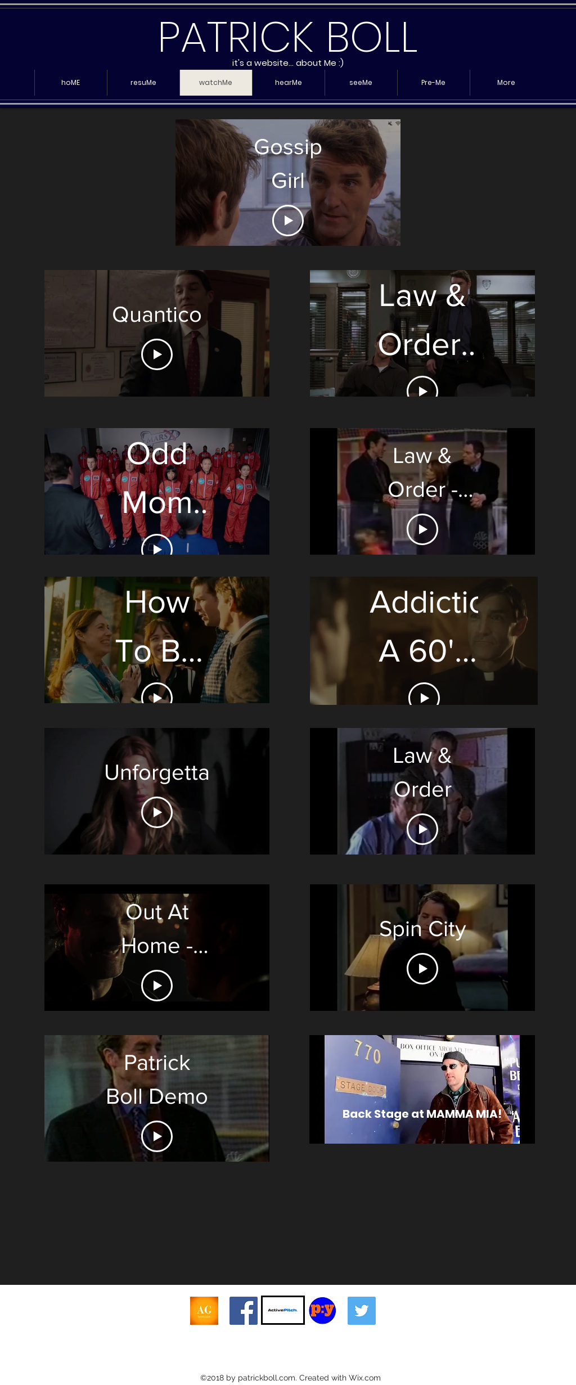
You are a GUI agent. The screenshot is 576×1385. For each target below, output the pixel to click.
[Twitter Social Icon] (362, 1311)
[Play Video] (288, 220)
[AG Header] (204, 1311)
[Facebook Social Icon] (244, 1311)
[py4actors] (322, 1311)
